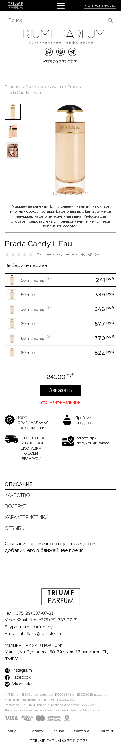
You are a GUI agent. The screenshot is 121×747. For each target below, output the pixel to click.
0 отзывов (46, 254)
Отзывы (15, 528)
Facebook (18, 677)
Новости (36, 731)
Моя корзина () (100, 6)
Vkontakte (18, 683)
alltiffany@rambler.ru (40, 633)
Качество (17, 495)
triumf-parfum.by (36, 626)
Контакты (107, 731)
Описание (19, 484)
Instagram (18, 670)
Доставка (81, 731)
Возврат (15, 506)
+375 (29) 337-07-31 (34, 613)
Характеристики (26, 517)
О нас (59, 731)
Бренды (12, 731)
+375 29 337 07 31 (60, 61)
